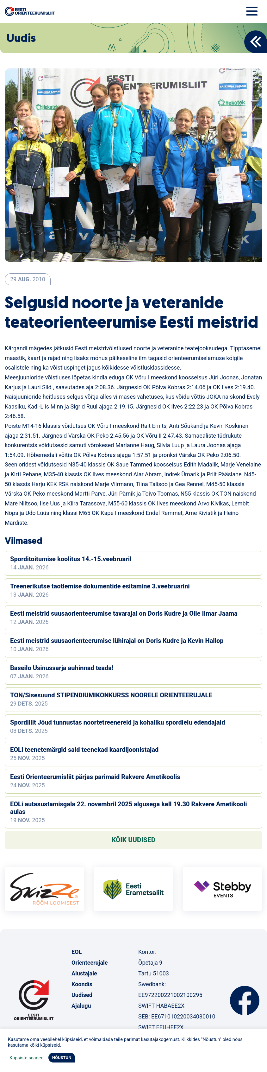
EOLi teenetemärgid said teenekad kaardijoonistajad (84, 749)
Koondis (81, 984)
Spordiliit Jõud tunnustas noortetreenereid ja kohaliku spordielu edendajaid (117, 722)
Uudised (81, 995)
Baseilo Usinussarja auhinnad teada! (61, 668)
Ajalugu (81, 1005)
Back (255, 41)
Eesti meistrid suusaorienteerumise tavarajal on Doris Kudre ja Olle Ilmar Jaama (124, 613)
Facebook (244, 1000)
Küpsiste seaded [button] (26, 1058)
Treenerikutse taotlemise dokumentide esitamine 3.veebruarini (100, 586)
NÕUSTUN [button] (61, 1057)
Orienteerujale (89, 962)
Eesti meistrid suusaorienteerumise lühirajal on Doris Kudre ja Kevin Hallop (117, 640)
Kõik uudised (134, 840)
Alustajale (84, 973)
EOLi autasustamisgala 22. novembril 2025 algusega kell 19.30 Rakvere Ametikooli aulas (128, 807)
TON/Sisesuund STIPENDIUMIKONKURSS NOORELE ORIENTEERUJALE (111, 695)
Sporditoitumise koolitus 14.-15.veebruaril (71, 559)
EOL (76, 951)
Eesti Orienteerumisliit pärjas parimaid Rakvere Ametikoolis (95, 777)
